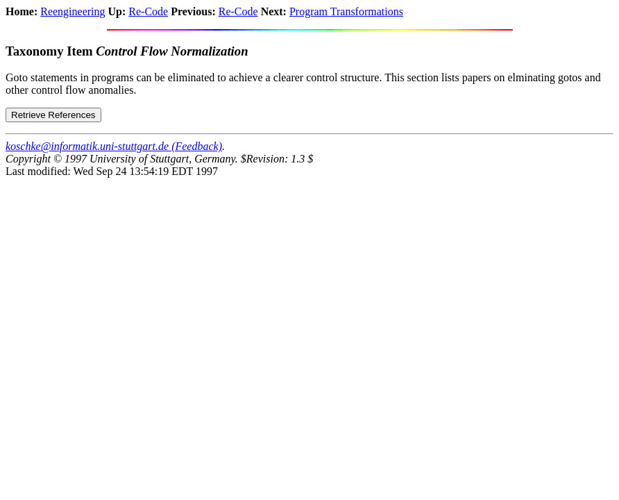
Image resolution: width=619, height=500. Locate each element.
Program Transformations (346, 11)
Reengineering (72, 11)
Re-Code (148, 11)
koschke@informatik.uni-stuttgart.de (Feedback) (114, 146)
